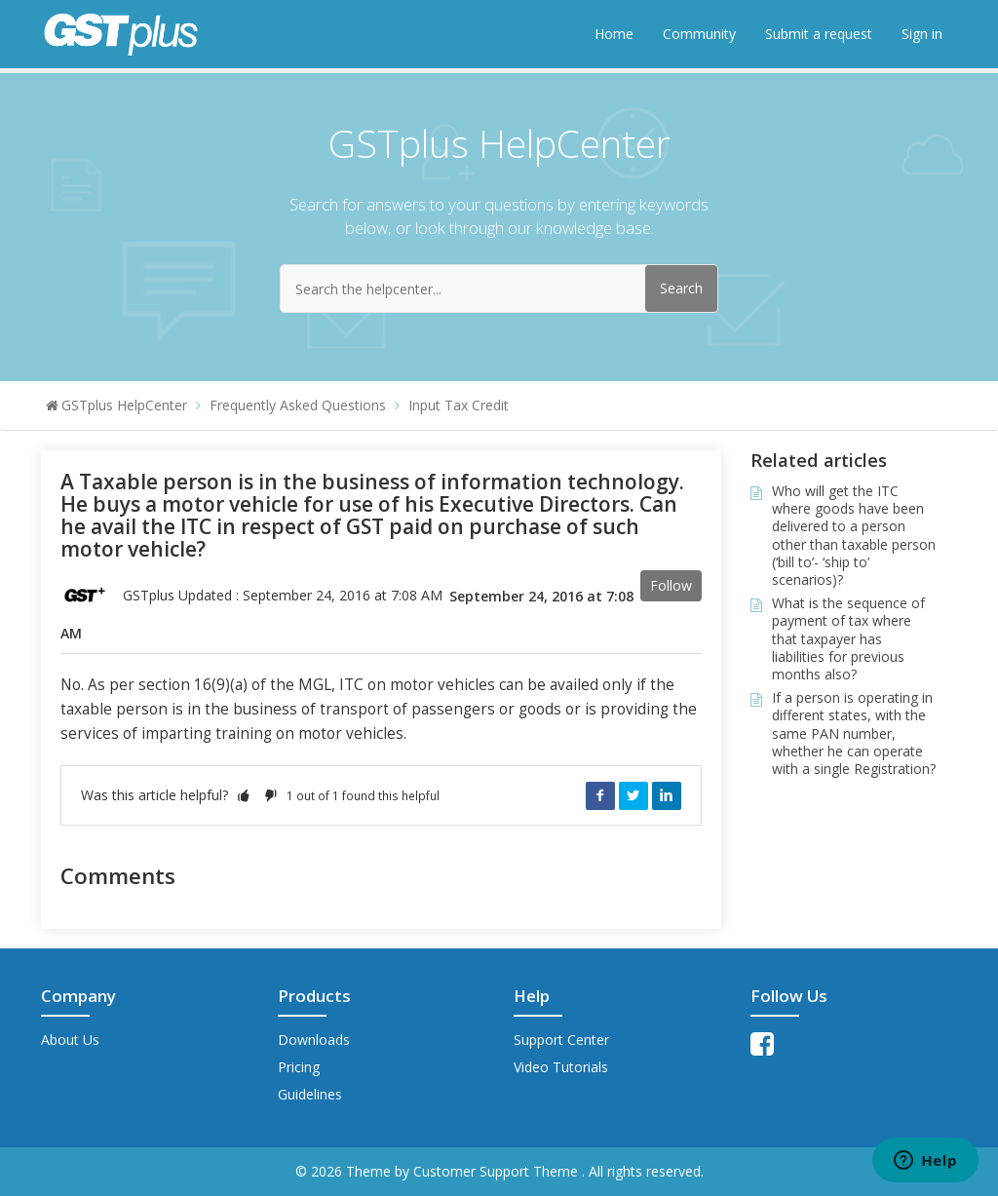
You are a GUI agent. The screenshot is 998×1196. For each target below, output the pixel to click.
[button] (243, 795)
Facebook (600, 795)
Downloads (314, 1039)
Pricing (299, 1067)
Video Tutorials (561, 1067)
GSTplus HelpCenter (124, 405)
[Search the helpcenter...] (499, 288)
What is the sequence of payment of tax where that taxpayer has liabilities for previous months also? (848, 638)
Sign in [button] (922, 33)
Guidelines (310, 1094)
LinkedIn (666, 795)
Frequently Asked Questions (298, 405)
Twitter (633, 795)
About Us (70, 1039)
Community (699, 33)
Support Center (561, 1039)
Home (614, 33)
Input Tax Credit (458, 405)
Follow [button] (671, 585)
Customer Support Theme (497, 1171)
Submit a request (818, 33)
